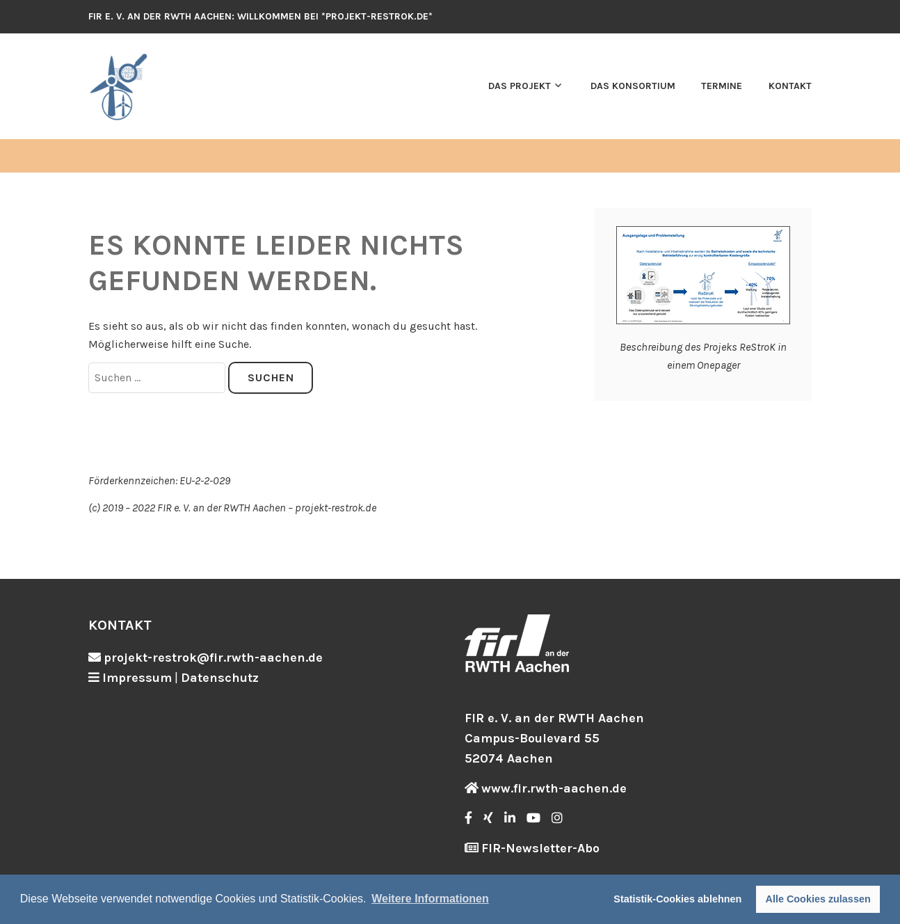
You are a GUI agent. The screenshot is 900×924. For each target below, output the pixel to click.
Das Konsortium (632, 86)
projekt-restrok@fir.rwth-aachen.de (213, 657)
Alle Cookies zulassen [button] (818, 899)
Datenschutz (220, 677)
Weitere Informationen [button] (430, 899)
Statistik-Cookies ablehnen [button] (677, 899)
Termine (721, 86)
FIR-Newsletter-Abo (540, 848)
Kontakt (790, 86)
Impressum (137, 677)
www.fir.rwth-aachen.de (554, 788)
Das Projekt (519, 86)
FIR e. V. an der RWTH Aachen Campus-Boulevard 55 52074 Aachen (554, 738)
